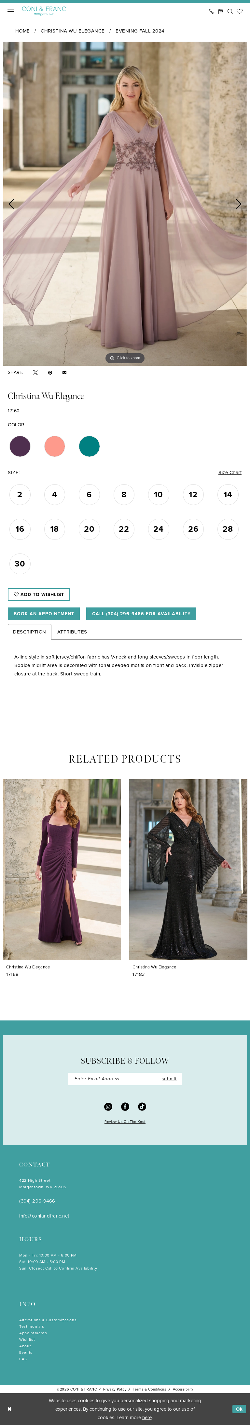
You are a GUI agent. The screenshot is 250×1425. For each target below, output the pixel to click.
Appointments (33, 1333)
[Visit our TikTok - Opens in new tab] (142, 1106)
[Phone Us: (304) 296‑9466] (211, 11)
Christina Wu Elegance (73, 30)
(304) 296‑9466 (37, 1201)
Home (22, 30)
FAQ (23, 1359)
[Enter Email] (125, 1079)
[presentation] (62, 869)
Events (26, 1352)
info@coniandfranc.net (44, 1215)
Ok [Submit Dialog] (239, 1409)
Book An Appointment (44, 613)
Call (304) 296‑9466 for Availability (141, 613)
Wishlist (27, 1339)
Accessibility (183, 1389)
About (25, 1346)
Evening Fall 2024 (140, 30)
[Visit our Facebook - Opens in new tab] (125, 1106)
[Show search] (230, 11)
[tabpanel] (125, 204)
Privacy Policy (114, 1389)
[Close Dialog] (9, 1409)
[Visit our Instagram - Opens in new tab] (108, 1106)
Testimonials (31, 1326)
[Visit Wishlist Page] (239, 11)
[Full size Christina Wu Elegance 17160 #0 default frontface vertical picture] (125, 204)
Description (29, 631)
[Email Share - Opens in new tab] (64, 372)
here (147, 1417)
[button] (11, 11)
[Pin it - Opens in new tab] (50, 373)
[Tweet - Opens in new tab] (35, 373)
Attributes (72, 631)
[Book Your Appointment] (221, 11)
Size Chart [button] (230, 472)
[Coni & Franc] (44, 11)
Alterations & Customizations (47, 1320)
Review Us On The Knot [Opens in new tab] (125, 1121)
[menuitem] (11, 11)
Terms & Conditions (149, 1389)
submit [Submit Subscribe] (169, 1078)
